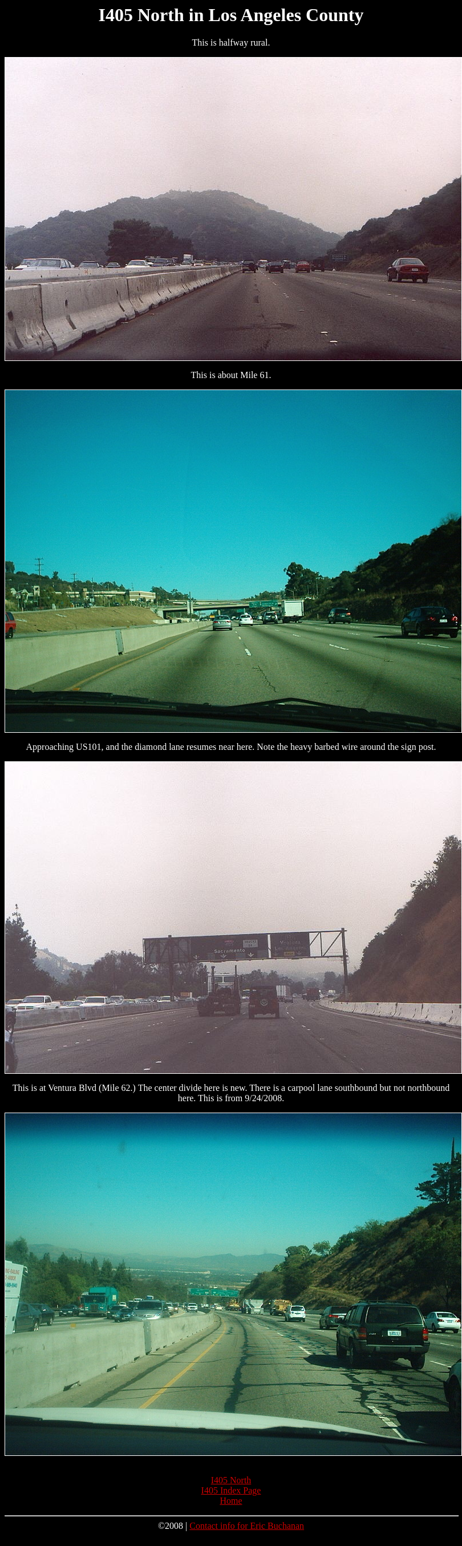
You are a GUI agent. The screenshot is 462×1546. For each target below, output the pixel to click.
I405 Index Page (231, 1490)
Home (231, 1501)
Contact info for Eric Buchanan (246, 1526)
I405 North (231, 1480)
